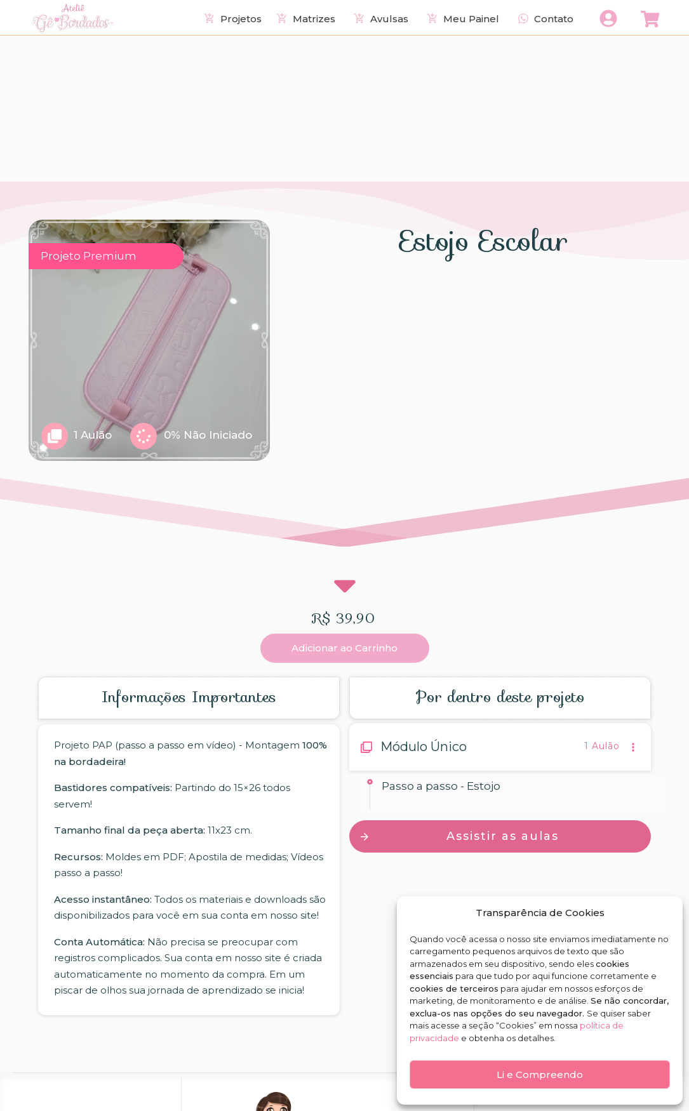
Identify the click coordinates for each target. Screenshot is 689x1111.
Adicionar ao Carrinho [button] (344, 502)
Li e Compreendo (540, 1074)
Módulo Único (423, 600)
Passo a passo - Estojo (441, 639)
